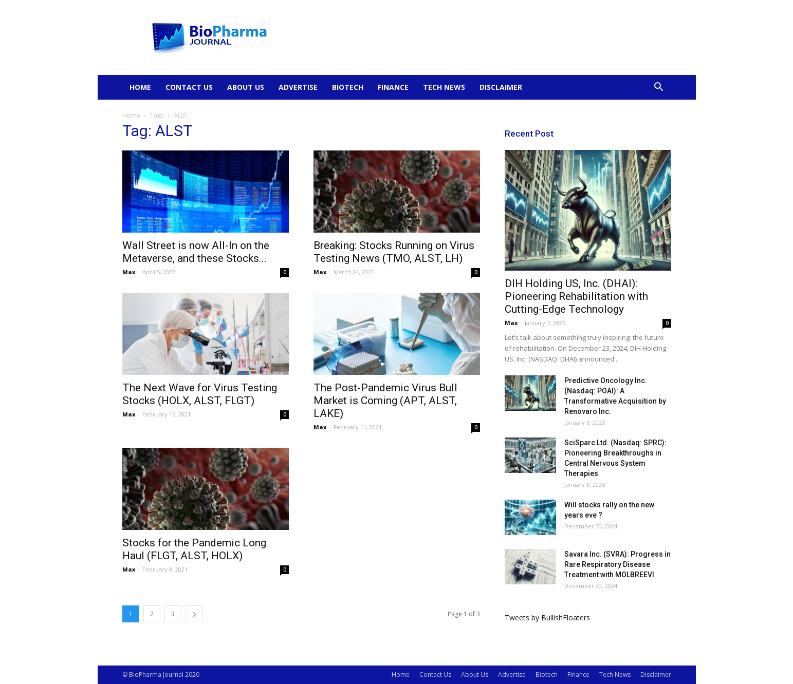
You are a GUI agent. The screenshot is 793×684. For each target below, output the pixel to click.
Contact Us (189, 87)
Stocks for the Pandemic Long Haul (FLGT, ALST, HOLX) (194, 549)
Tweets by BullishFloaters (547, 617)
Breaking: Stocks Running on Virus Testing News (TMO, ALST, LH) (393, 251)
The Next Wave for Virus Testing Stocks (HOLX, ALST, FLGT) (199, 394)
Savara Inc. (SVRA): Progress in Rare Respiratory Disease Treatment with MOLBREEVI (617, 564)
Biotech (347, 87)
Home (140, 87)
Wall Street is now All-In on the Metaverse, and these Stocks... (195, 251)
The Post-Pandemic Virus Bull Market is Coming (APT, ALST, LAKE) (385, 401)
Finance (393, 87)
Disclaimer (501, 87)
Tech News (444, 87)
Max (128, 272)
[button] (659, 88)
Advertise (298, 87)
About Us (245, 87)
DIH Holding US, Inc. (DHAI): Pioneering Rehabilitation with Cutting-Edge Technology (576, 296)
